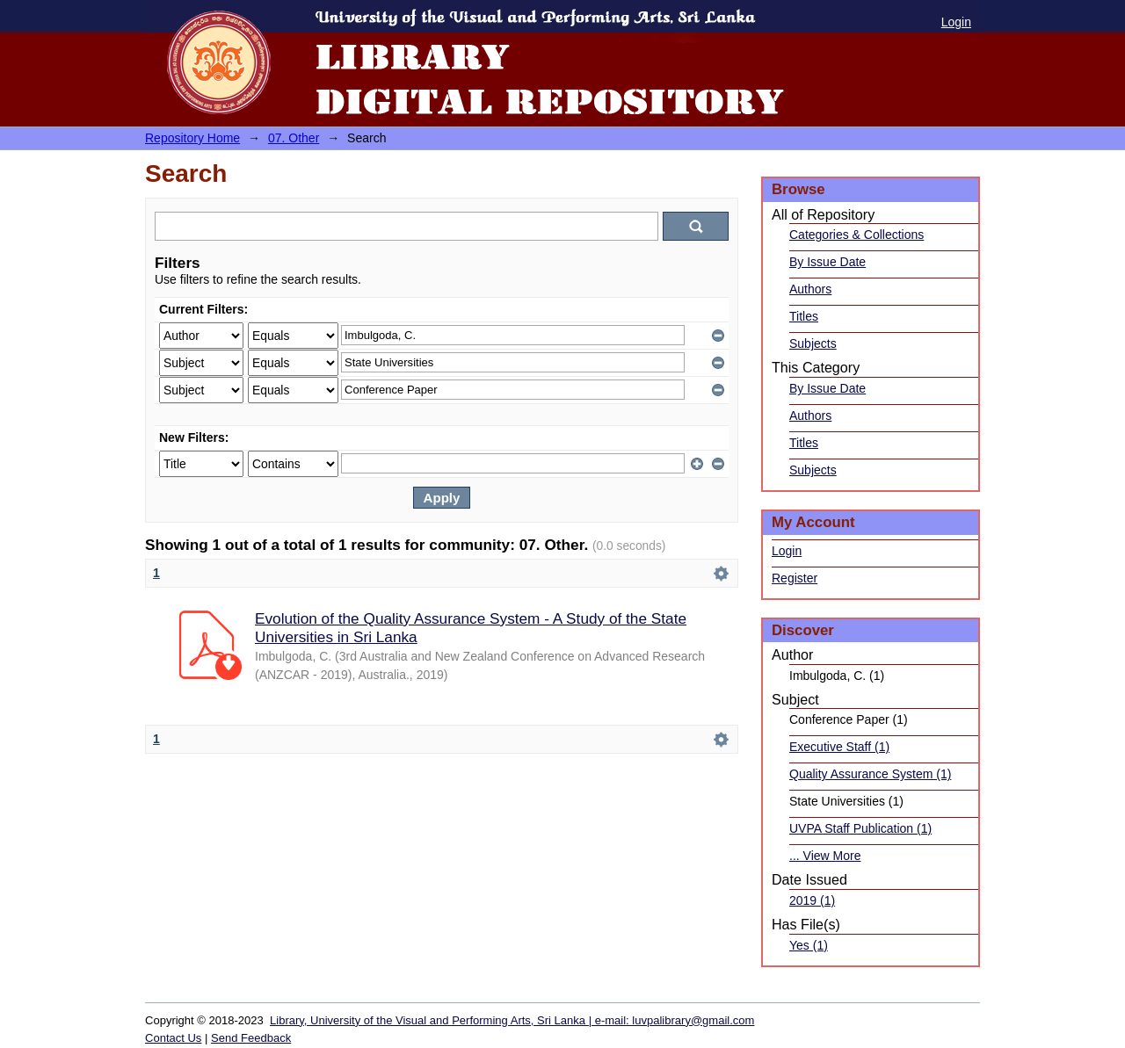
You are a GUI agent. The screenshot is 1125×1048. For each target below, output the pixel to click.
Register (794, 578)
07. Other (293, 138)
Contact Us (173, 1037)
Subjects (813, 343)
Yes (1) (808, 945)
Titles (803, 316)
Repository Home (192, 138)
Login (956, 22)
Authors (810, 289)
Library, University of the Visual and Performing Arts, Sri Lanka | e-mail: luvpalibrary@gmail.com (512, 1020)
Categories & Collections (856, 235)
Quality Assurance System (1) (870, 774)
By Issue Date (827, 262)
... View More (824, 856)
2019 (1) (812, 900)
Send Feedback (251, 1037)
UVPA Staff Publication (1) (860, 828)
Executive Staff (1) (839, 747)
